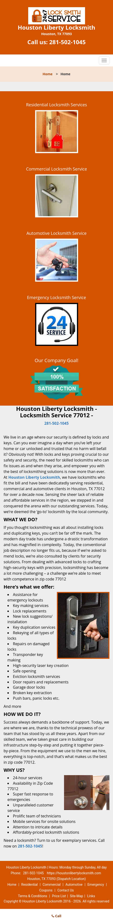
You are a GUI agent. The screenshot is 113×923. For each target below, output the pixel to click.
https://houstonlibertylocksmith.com (74, 873)
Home (47, 74)
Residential (29, 884)
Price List (59, 896)
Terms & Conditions (32, 896)
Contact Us (65, 890)
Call (56, 916)
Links (91, 896)
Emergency (95, 884)
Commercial (51, 884)
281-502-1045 (67, 42)
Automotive (74, 884)
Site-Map (76, 896)
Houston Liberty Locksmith (34, 477)
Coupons (46, 890)
